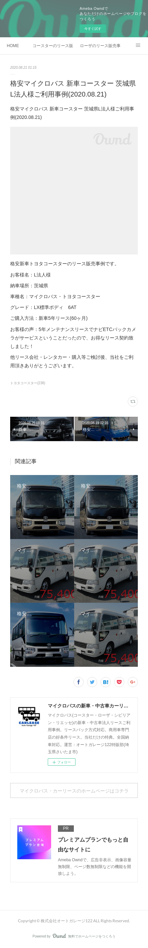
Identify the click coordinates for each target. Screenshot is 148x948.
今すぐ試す (92, 28)
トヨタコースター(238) (27, 383)
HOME (13, 45)
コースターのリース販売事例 (53, 45)
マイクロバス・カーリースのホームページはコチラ (74, 791)
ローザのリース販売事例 (100, 45)
